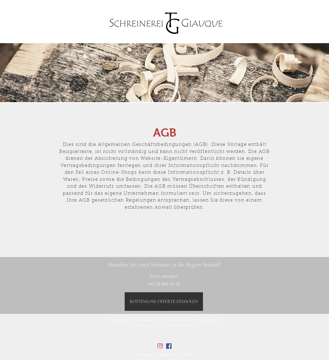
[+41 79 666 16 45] (163, 284)
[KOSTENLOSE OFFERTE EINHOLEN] (164, 301)
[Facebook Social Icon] (169, 346)
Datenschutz (170, 354)
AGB (187, 354)
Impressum (146, 354)
